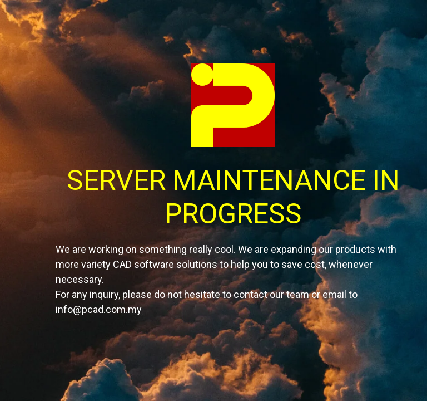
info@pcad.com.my (99, 309)
